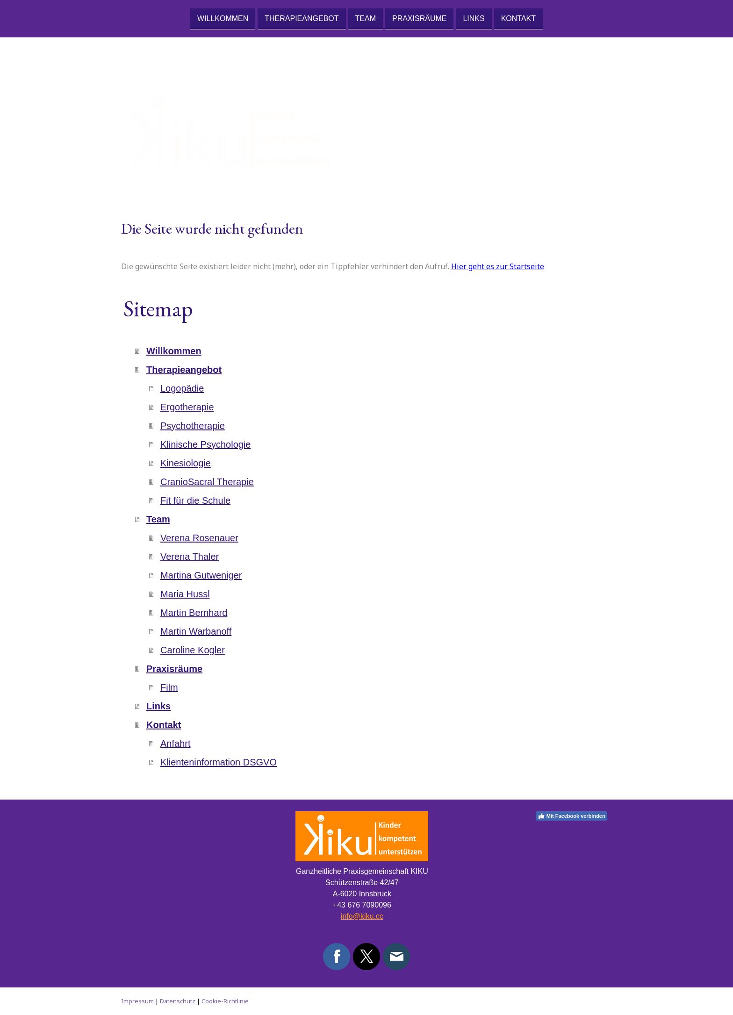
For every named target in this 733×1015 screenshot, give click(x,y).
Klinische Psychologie (205, 444)
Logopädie (182, 388)
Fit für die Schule (195, 500)
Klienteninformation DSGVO (218, 762)
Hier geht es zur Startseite (497, 266)
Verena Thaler (189, 556)
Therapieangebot (301, 18)
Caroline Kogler (192, 650)
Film (169, 687)
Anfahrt (175, 743)
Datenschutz (177, 1001)
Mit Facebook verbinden (571, 816)
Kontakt (518, 18)
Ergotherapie (187, 407)
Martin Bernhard (193, 613)
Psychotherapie (192, 426)
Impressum (137, 1001)
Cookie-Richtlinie (225, 1001)
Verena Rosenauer (199, 538)
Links (473, 18)
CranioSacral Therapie (207, 482)
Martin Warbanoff (195, 631)
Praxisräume (419, 18)
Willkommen (222, 18)
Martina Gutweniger (201, 575)
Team (365, 18)
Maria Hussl (185, 594)
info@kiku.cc (362, 916)
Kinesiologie (185, 463)
